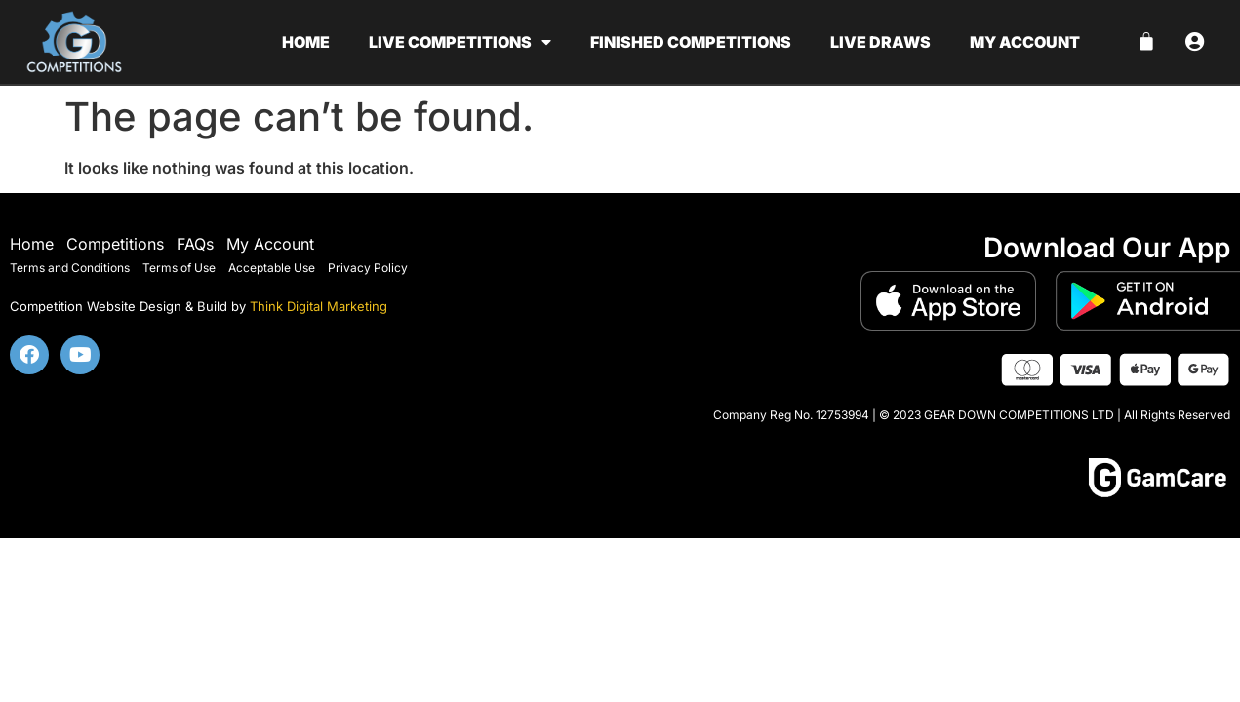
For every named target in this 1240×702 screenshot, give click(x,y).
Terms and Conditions (70, 267)
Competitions (115, 244)
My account (1025, 42)
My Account (270, 244)
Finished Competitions (690, 42)
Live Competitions (460, 41)
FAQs (195, 244)
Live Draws (880, 42)
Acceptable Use (271, 267)
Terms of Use (179, 267)
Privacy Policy (368, 267)
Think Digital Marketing (318, 306)
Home (306, 42)
